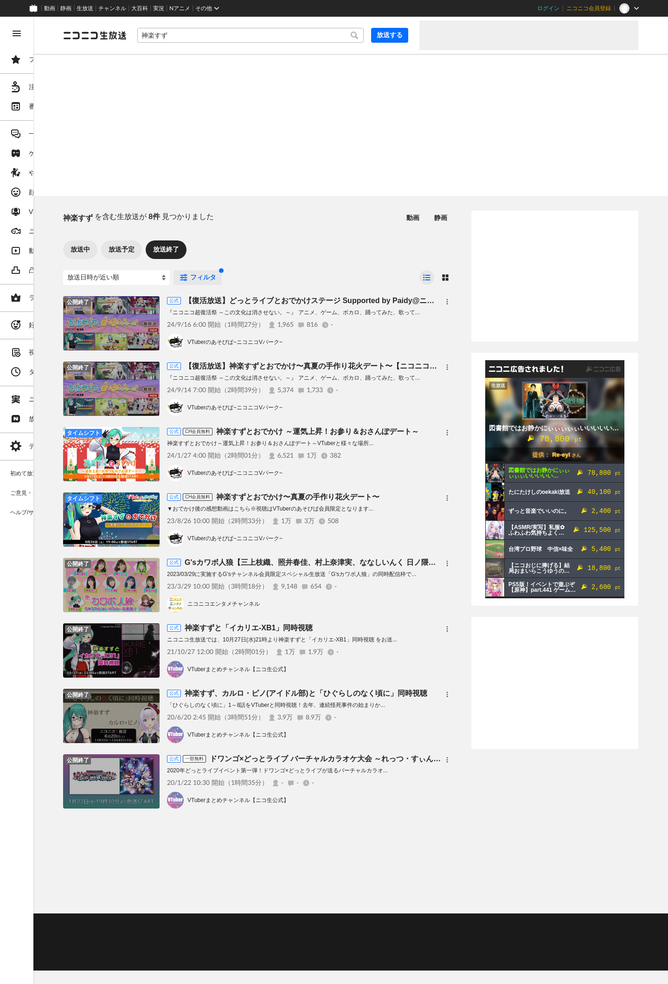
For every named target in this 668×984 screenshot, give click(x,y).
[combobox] (286, 35)
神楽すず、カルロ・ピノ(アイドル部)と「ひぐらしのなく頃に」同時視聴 (376, 693)
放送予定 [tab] (192, 249)
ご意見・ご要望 (153, 924)
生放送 (85, 8)
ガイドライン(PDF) (325, 924)
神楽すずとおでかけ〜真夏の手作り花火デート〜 (368, 497)
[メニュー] (447, 301)
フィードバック (607, 900)
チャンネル (112, 8)
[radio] (426, 277)
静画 (65, 8)
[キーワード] (286, 35)
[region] (52, 500)
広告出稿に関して (156, 959)
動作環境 (252, 924)
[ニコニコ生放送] (165, 35)
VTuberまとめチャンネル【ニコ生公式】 (309, 669)
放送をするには (199, 936)
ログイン (548, 8)
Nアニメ (179, 8)
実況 (158, 8)
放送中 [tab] (151, 249)
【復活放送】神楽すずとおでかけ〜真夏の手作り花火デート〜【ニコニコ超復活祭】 (396, 366)
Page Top (386, 900)
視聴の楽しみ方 (153, 936)
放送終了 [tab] (237, 249)
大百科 (139, 8)
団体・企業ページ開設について (316, 948)
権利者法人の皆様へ (159, 948)
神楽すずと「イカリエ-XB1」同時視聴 (319, 628)
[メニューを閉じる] (16, 33)
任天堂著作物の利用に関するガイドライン (239, 959)
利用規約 (282, 924)
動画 (49, 8)
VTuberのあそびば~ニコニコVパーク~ (305, 342)
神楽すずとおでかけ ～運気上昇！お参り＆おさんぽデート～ (388, 431)
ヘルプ (224, 924)
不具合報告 (194, 924)
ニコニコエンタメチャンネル (294, 604)
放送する (390, 35)
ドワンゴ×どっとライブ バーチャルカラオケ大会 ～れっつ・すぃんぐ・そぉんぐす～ (421, 759)
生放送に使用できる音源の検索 (231, 948)
